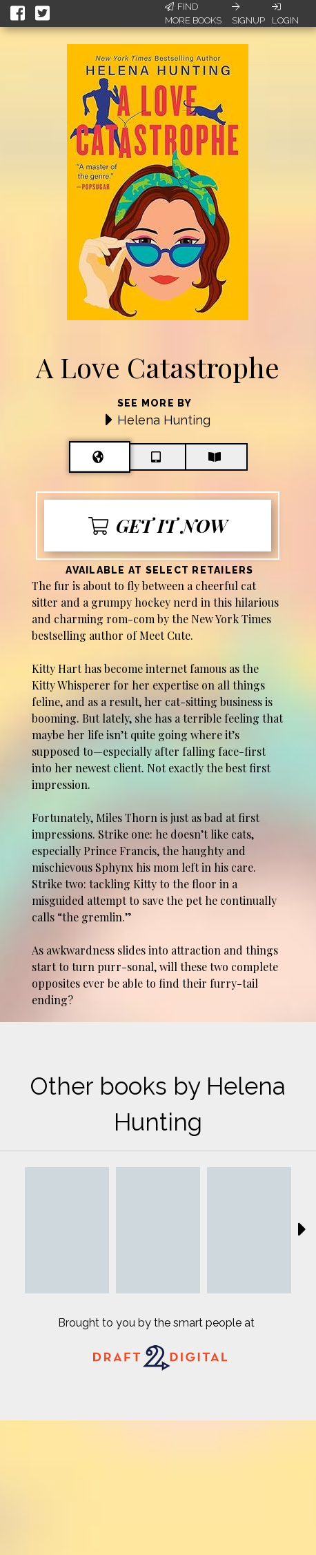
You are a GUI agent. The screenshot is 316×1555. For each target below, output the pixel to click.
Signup (248, 14)
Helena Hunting (163, 420)
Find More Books (193, 13)
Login (285, 14)
